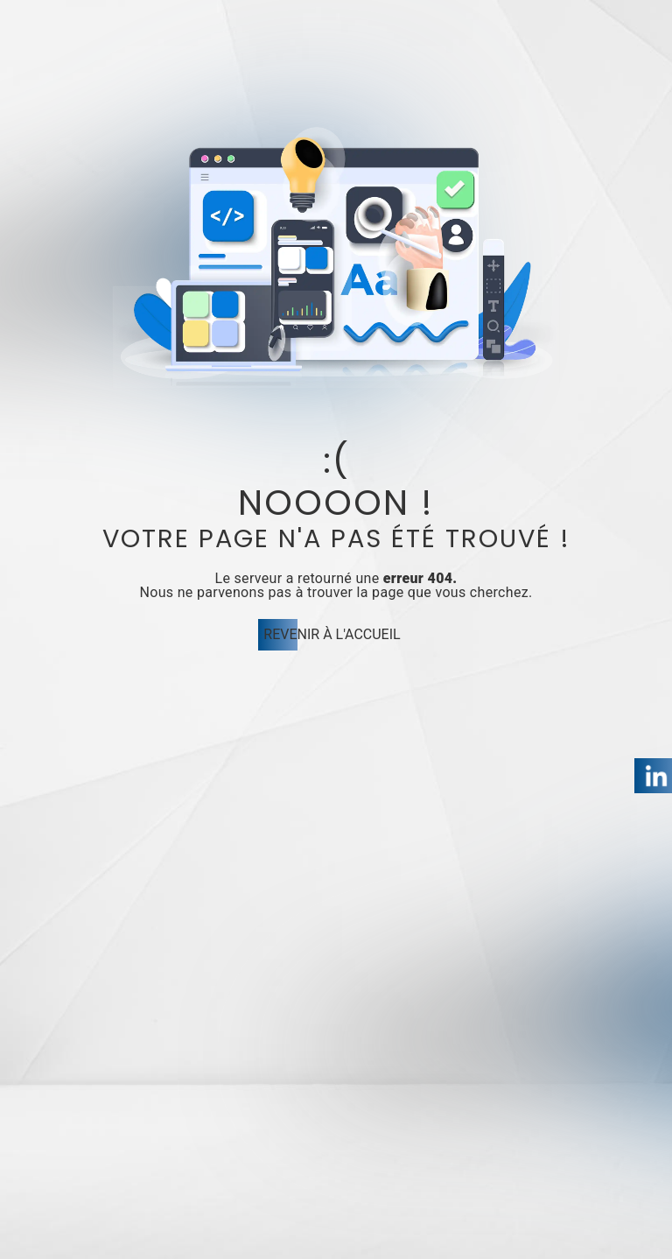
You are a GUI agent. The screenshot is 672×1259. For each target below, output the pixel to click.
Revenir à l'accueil (331, 634)
